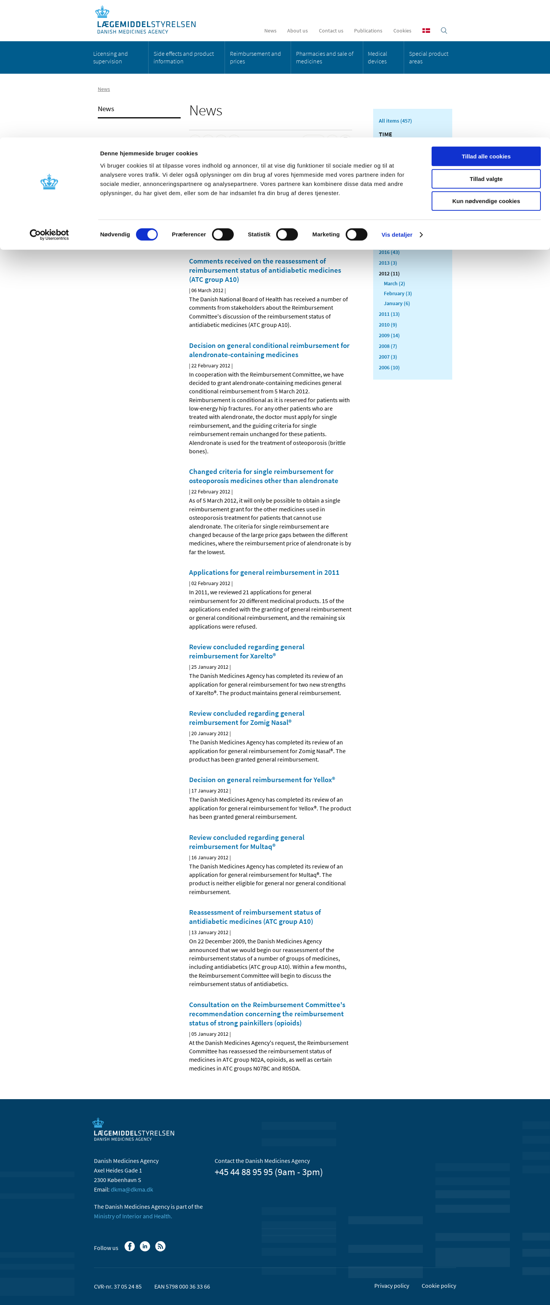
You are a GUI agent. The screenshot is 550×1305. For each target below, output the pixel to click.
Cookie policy (439, 1285)
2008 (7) (388, 346)
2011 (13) (389, 313)
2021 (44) (389, 198)
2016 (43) (389, 252)
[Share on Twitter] (221, 141)
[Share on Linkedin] (208, 141)
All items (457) (395, 120)
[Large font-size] (332, 141)
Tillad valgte (486, 41)
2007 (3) (388, 356)
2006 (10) (389, 367)
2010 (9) (388, 324)
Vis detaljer (397, 97)
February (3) (398, 293)
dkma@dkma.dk (132, 1189)
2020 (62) (389, 209)
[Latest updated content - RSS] (313, 141)
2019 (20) (389, 220)
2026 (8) (388, 145)
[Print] (345, 141)
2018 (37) (389, 230)
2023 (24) (389, 177)
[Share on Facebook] (195, 141)
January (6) (397, 303)
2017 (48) (389, 241)
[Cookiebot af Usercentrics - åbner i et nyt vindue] (49, 97)
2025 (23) (389, 155)
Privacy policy (391, 1285)
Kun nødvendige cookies (486, 63)
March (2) (394, 283)
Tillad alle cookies (486, 19)
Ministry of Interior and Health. (133, 1216)
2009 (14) (389, 335)
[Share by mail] (234, 141)
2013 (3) (388, 262)
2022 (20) (389, 187)
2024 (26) (389, 166)
